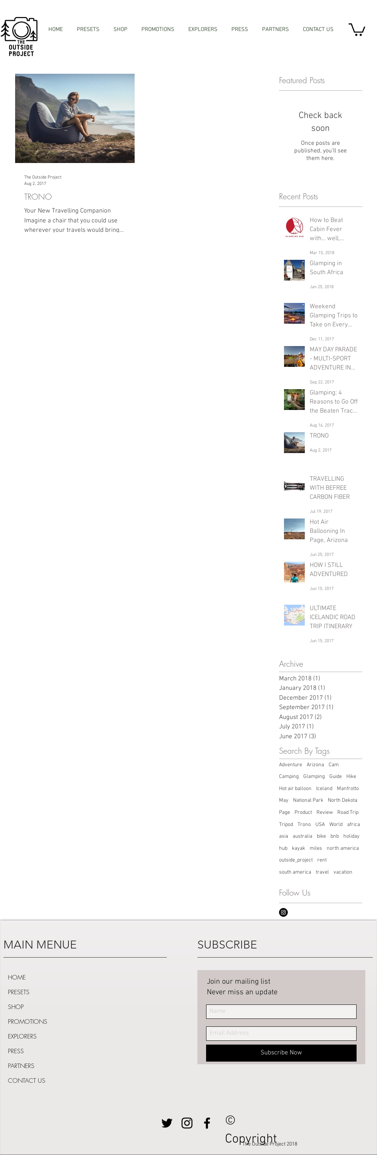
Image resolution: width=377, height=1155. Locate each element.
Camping (289, 776)
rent (322, 860)
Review (324, 812)
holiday (351, 836)
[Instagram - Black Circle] (283, 912)
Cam (334, 765)
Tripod (286, 824)
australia (302, 836)
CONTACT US (26, 1080)
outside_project (296, 860)
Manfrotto (348, 789)
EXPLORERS (22, 1036)
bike (321, 836)
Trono (304, 824)
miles (316, 848)
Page (284, 812)
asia (283, 836)
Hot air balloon (295, 789)
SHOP (16, 1007)
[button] (357, 29)
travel (322, 872)
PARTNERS (21, 1066)
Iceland (324, 789)
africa (353, 824)
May (284, 800)
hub (283, 848)
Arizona (315, 765)
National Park (308, 800)
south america (295, 872)
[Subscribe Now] (281, 1053)
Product (303, 812)
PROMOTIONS (27, 1021)
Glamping (314, 776)
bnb (334, 836)
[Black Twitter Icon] (167, 1123)
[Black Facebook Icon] (207, 1123)
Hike (351, 776)
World (336, 824)
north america (343, 848)
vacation (343, 872)
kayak (298, 848)
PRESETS (18, 992)
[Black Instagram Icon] (187, 1123)
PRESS (16, 1051)
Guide (335, 776)
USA (320, 824)
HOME (17, 977)
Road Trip (347, 812)
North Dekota (342, 800)
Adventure (290, 765)
